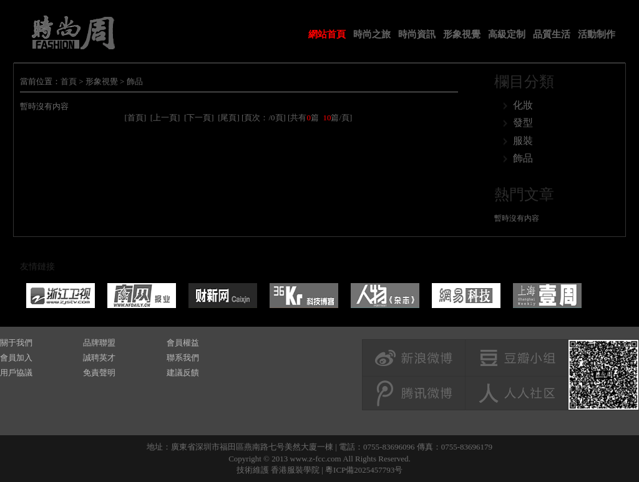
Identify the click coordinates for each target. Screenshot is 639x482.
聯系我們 (183, 357)
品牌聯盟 (99, 342)
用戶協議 (16, 372)
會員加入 (16, 357)
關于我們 (16, 342)
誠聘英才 (99, 357)
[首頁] (136, 117)
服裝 (523, 140)
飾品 (135, 81)
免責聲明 (99, 372)
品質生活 (551, 34)
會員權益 (183, 342)
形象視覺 (461, 34)
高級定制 (506, 34)
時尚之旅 (372, 34)
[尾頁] (229, 117)
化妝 (523, 105)
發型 (523, 122)
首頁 (69, 81)
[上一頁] (165, 117)
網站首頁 (327, 34)
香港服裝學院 (295, 470)
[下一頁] (199, 117)
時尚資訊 (417, 34)
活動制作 (596, 34)
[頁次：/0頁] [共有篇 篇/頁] (296, 117)
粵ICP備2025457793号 (363, 470)
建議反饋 (183, 372)
